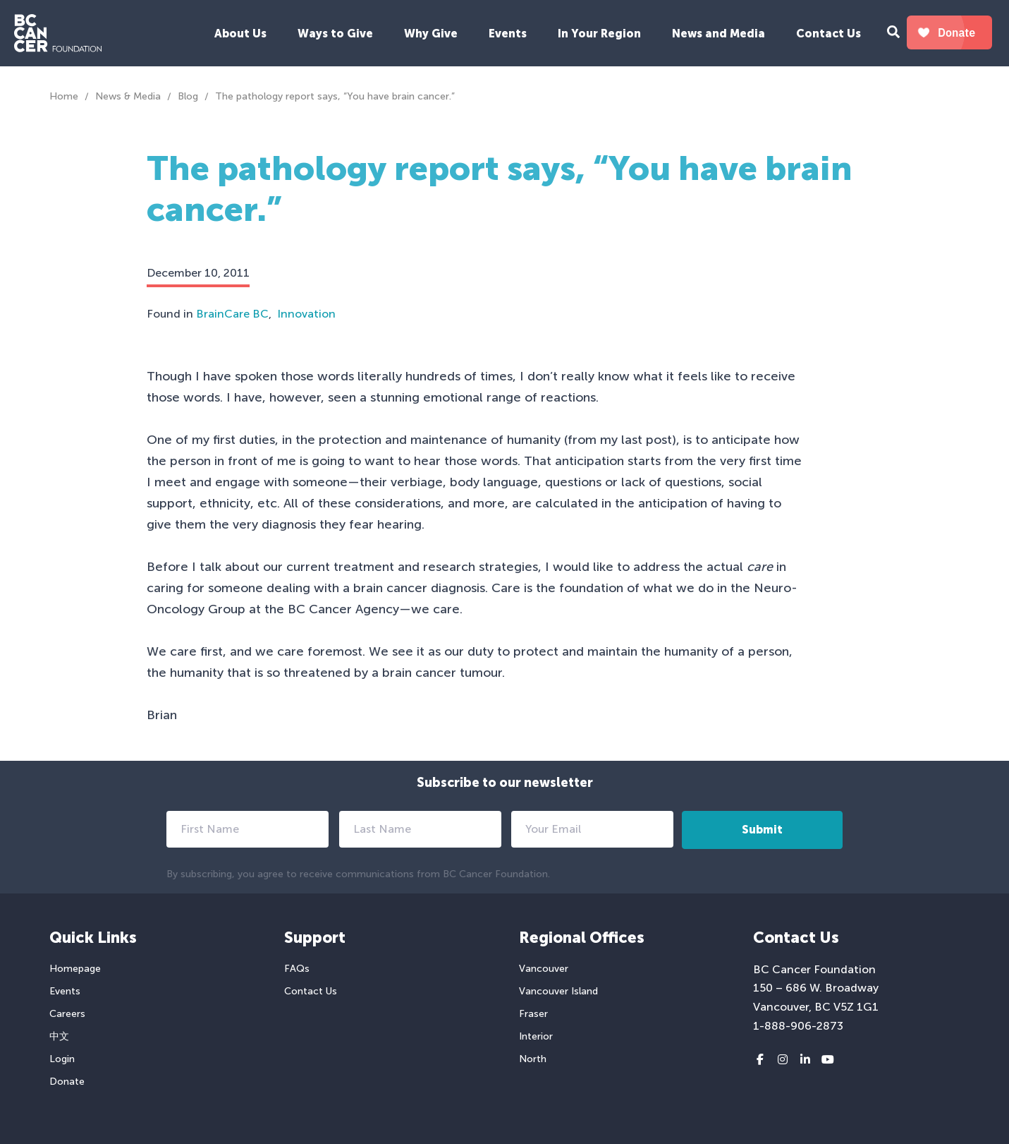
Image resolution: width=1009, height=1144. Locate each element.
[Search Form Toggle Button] (893, 33)
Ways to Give (335, 33)
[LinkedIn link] (805, 1060)
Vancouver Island (558, 991)
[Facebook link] (760, 1060)
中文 (59, 1036)
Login (62, 1059)
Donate (67, 1082)
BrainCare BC (232, 313)
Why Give (431, 33)
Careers (67, 1014)
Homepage (75, 969)
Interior (536, 1036)
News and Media (718, 33)
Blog (188, 96)
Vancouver (543, 969)
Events (508, 33)
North (532, 1059)
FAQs (297, 969)
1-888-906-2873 (798, 1025)
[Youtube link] (828, 1060)
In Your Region (599, 33)
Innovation (306, 313)
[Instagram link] (783, 1060)
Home (63, 96)
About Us (240, 33)
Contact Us (828, 33)
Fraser (533, 1014)
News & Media (128, 96)
